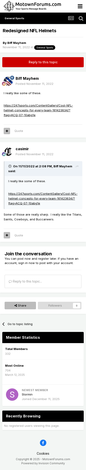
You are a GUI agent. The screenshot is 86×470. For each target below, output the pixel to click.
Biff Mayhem (16, 43)
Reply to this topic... (25, 281)
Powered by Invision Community (43, 463)
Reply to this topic (43, 62)
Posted (34, 83)
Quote (18, 131)
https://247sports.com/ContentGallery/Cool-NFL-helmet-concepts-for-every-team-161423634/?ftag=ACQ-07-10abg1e (38, 110)
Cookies (43, 453)
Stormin (27, 394)
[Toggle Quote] (10, 166)
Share (20, 305)
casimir (22, 149)
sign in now (26, 263)
